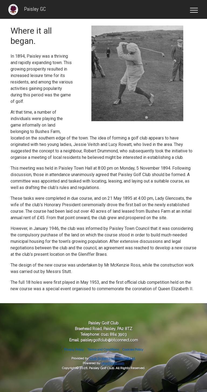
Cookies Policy (132, 349)
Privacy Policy (74, 349)
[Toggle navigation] (194, 9)
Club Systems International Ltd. (112, 358)
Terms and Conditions (103, 349)
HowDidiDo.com (112, 363)
